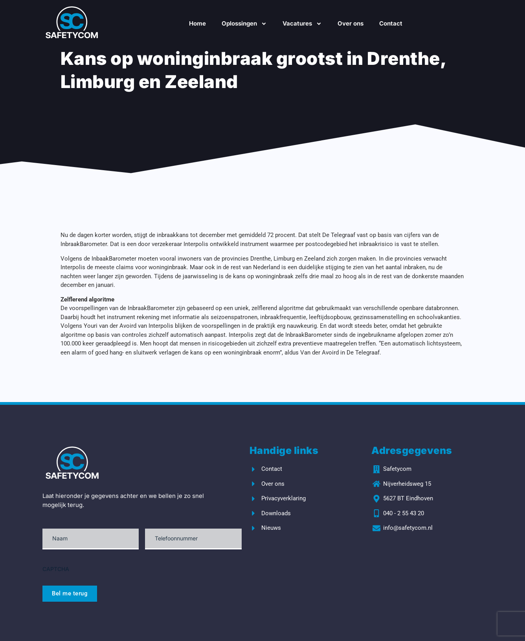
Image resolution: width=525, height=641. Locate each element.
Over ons (350, 23)
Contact (390, 23)
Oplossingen (244, 24)
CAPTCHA (55, 569)
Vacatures (302, 24)
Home (197, 23)
